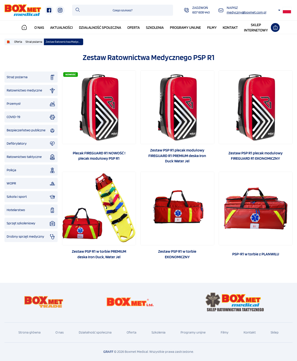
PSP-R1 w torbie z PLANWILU (255, 254)
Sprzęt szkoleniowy (31, 223)
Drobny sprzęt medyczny (31, 237)
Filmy (212, 27)
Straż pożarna (34, 41)
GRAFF (108, 351)
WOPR (31, 183)
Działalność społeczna (100, 27)
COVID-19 (31, 117)
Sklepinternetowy (256, 27)
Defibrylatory (31, 144)
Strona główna (29, 332)
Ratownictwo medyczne (31, 90)
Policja (31, 170)
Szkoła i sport (31, 197)
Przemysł (31, 104)
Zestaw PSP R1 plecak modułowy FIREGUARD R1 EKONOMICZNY (255, 156)
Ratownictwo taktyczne (31, 157)
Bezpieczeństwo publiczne (31, 130)
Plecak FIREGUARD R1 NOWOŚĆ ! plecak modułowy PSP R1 (99, 156)
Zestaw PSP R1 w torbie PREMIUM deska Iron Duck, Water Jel (99, 254)
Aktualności (61, 27)
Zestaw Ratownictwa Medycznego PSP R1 (64, 41)
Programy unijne (185, 27)
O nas (39, 27)
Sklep (275, 332)
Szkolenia (155, 27)
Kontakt (230, 27)
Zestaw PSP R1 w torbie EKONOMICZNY (177, 254)
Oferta (133, 27)
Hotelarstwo (31, 210)
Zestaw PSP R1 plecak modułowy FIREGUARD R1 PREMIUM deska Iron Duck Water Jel (177, 155)
